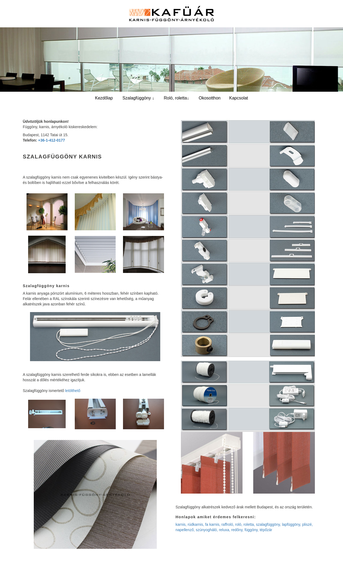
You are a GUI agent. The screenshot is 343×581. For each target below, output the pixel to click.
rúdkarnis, (196, 524)
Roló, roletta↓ (176, 98)
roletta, (249, 524)
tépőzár (266, 530)
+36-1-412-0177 (51, 140)
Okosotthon (210, 98)
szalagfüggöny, (268, 524)
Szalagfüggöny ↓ (138, 98)
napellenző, (185, 530)
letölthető (72, 390)
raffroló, (227, 524)
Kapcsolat (238, 98)
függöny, (251, 530)
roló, (238, 524)
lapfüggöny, (291, 524)
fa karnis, (212, 524)
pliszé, (307, 524)
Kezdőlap (104, 98)
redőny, (237, 530)
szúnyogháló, (207, 530)
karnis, (181, 524)
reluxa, (224, 530)
